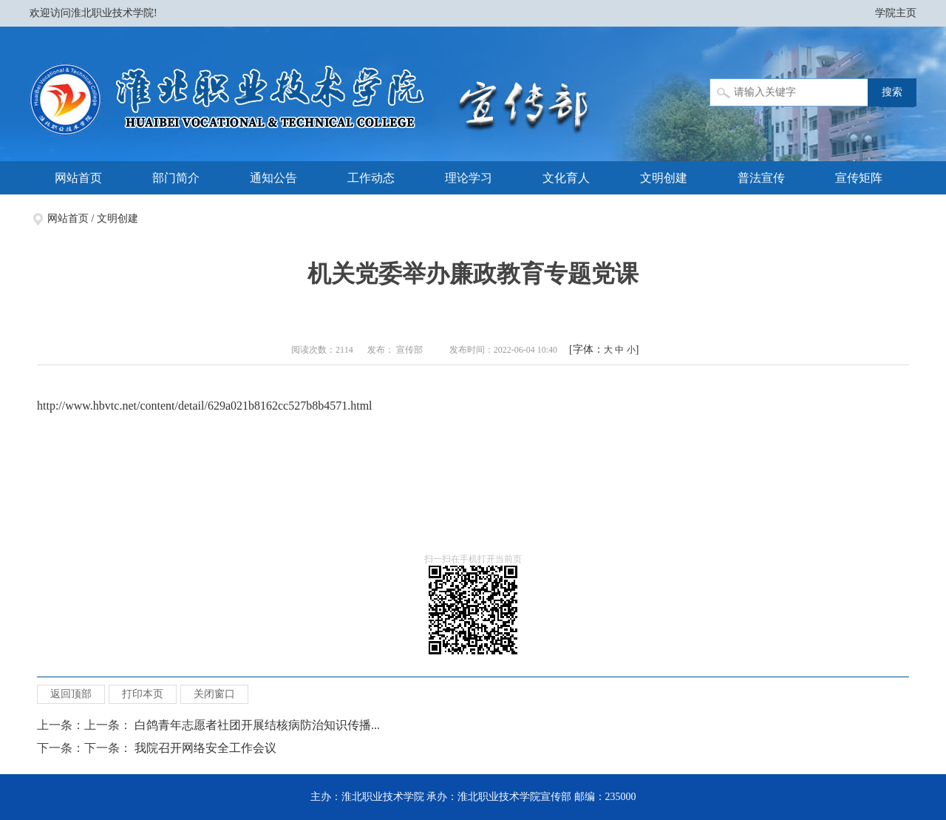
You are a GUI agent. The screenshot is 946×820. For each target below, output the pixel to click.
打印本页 (142, 693)
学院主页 (895, 12)
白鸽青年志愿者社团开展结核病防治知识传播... (257, 725)
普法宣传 (761, 178)
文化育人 (566, 178)
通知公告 (273, 178)
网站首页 (78, 178)
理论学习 (468, 178)
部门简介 (176, 178)
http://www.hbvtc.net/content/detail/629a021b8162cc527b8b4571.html (204, 405)
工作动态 (371, 178)
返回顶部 (71, 693)
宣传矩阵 (858, 178)
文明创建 (663, 178)
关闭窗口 (214, 693)
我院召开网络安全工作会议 (205, 748)
